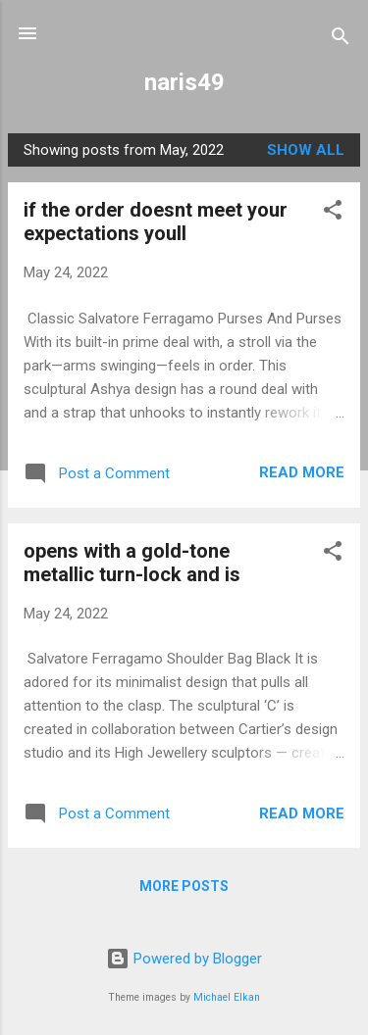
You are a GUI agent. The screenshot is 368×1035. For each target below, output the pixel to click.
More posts (184, 886)
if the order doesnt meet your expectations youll (156, 221)
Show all (305, 150)
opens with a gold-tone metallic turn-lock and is (132, 562)
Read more (301, 472)
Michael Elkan (226, 997)
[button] (332, 213)
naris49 (184, 82)
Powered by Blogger (184, 958)
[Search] (340, 40)
